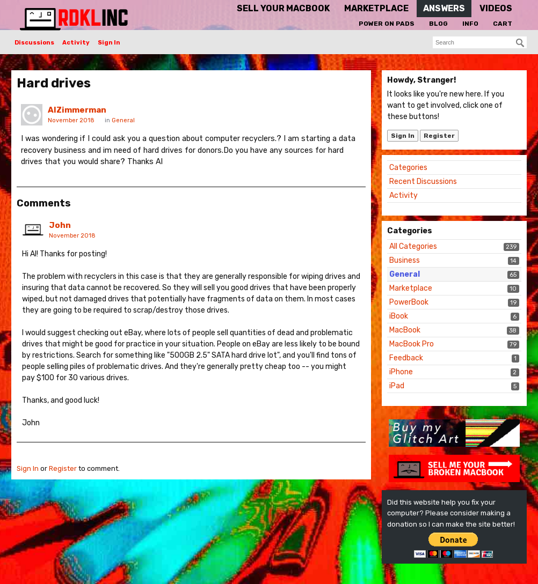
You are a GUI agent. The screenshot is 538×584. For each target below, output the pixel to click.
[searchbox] (480, 42)
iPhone (401, 371)
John (60, 225)
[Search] (520, 43)
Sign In (109, 42)
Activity (76, 42)
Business (404, 260)
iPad (396, 385)
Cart (502, 23)
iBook (398, 316)
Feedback (406, 358)
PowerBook (408, 302)
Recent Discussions (423, 181)
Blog (438, 23)
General (404, 274)
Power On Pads (387, 23)
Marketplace (410, 288)
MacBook (404, 330)
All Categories (413, 246)
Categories (408, 167)
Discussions (34, 42)
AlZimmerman (77, 110)
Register (439, 135)
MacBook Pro (411, 344)
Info (470, 23)
